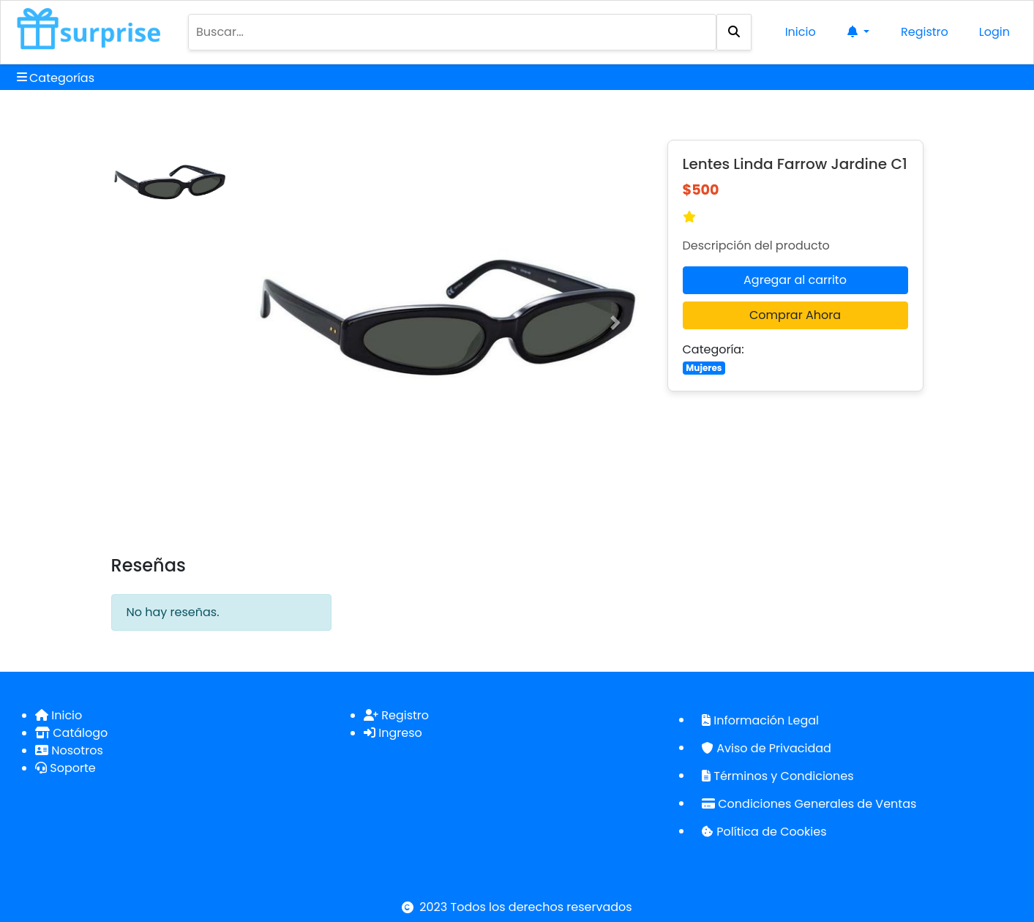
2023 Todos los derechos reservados (525, 907)
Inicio (800, 31)
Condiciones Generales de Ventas (809, 803)
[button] (280, 322)
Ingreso (393, 732)
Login (994, 31)
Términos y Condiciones (778, 776)
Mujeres (704, 367)
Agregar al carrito (795, 279)
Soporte (65, 768)
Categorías (55, 78)
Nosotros (69, 750)
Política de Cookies (764, 831)
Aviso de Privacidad (766, 748)
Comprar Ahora (795, 315)
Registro (924, 31)
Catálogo (71, 732)
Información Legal (760, 720)
